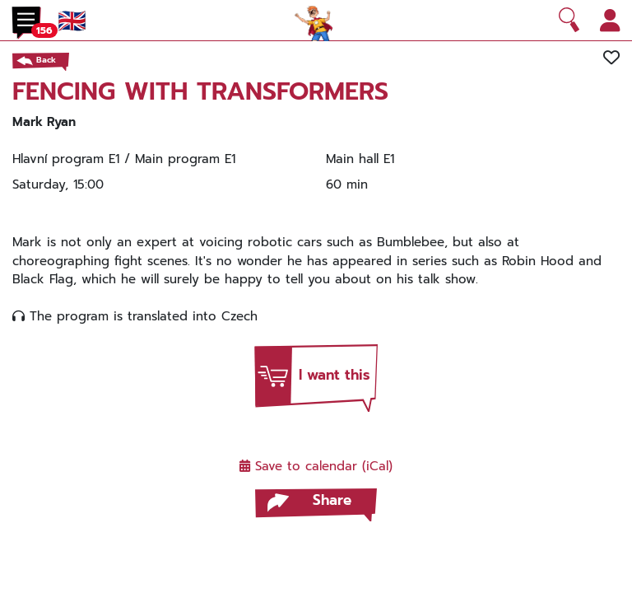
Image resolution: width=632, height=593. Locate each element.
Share (332, 500)
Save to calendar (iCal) (316, 466)
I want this (334, 374)
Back (46, 60)
